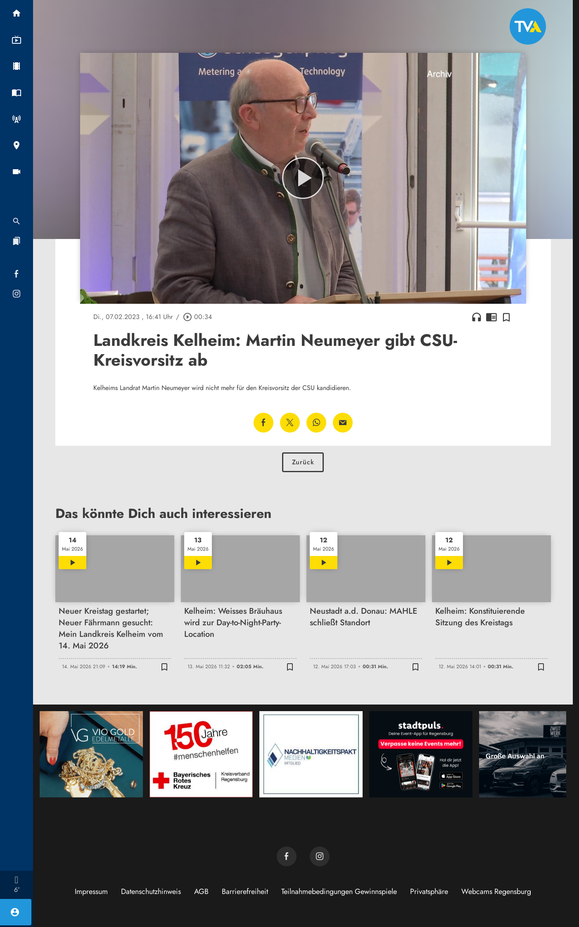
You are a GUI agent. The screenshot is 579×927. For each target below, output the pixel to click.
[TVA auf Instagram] (320, 856)
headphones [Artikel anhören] (476, 317)
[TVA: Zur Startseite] (528, 26)
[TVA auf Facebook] (287, 856)
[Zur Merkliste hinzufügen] (506, 317)
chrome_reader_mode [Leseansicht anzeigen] (491, 317)
